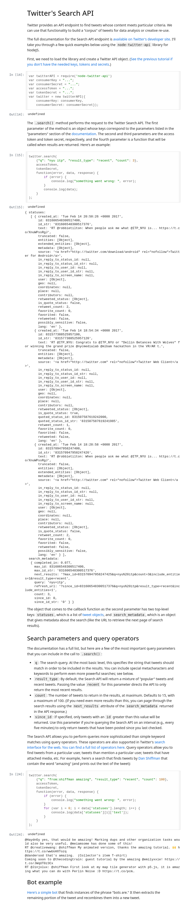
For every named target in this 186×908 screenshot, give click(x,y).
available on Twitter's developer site (141, 39)
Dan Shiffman (149, 758)
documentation (84, 133)
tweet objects (93, 614)
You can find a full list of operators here (93, 747)
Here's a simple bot (42, 892)
